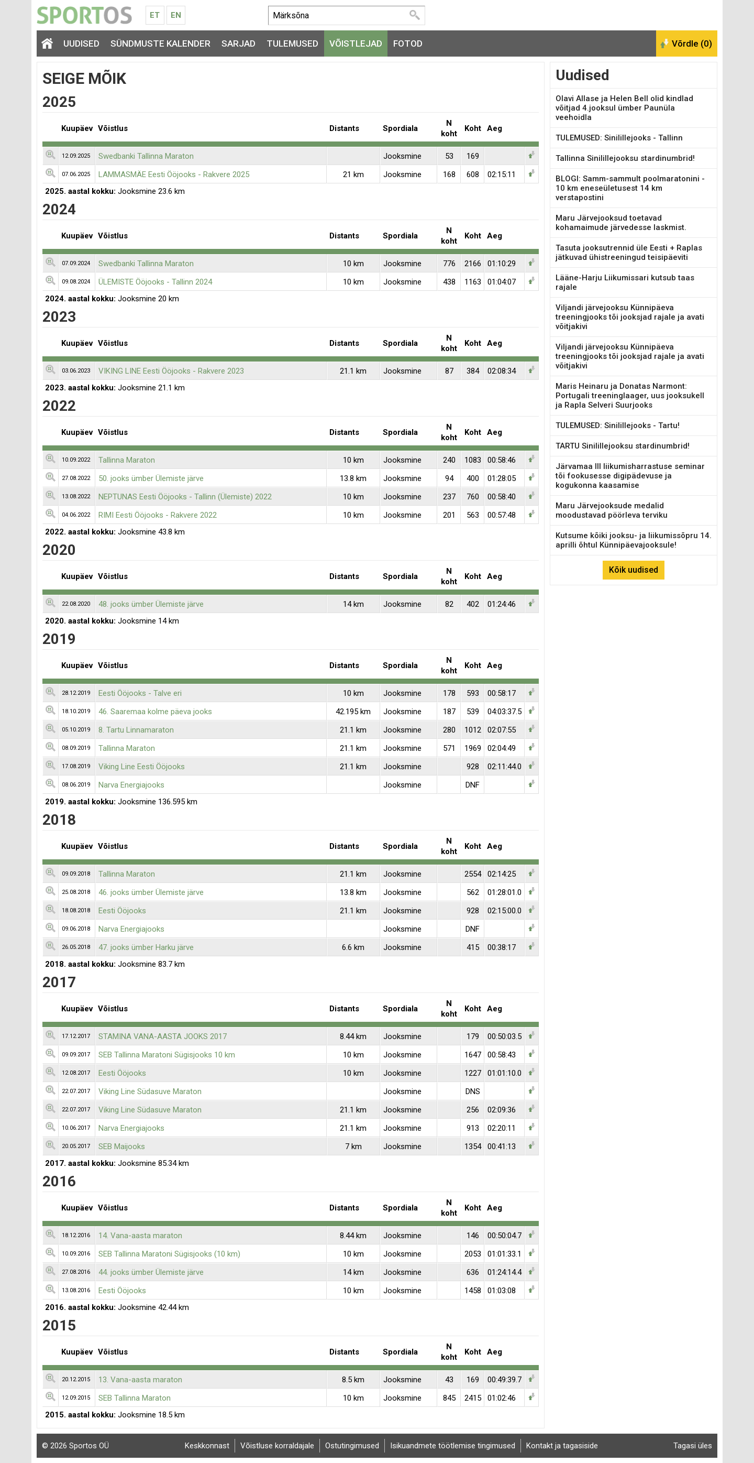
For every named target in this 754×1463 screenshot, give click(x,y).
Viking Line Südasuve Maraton (150, 1091)
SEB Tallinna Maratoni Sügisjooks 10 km (166, 1055)
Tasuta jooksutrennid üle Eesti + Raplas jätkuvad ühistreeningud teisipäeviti (629, 252)
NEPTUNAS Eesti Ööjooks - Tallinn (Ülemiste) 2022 (185, 496)
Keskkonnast (207, 1445)
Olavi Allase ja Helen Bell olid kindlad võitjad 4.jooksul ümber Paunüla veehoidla (624, 108)
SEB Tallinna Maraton (134, 1398)
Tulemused (292, 43)
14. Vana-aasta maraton (140, 1235)
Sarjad (238, 43)
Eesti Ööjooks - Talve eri (140, 693)
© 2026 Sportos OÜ (75, 1445)
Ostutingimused (352, 1445)
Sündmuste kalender (160, 43)
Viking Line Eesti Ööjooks (141, 766)
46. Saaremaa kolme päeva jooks (155, 711)
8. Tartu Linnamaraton (136, 730)
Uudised (81, 43)
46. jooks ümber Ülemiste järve (151, 892)
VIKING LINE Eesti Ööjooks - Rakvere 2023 (171, 371)
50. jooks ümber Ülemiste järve (151, 478)
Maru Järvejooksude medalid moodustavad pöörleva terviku (612, 510)
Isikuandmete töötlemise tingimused (452, 1445)
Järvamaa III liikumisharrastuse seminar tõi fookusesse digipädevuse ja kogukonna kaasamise (630, 476)
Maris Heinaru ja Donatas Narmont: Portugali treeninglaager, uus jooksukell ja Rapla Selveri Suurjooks (630, 395)
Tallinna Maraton (126, 460)
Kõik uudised (633, 570)
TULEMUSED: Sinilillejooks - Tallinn (619, 138)
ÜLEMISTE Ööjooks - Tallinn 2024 (155, 282)
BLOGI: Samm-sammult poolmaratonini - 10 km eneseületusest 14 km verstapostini (630, 188)
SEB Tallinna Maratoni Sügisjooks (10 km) (169, 1254)
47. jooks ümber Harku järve (146, 947)
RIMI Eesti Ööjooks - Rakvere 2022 (157, 515)
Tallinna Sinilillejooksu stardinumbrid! (625, 158)
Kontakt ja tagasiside (562, 1445)
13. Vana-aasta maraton (140, 1379)
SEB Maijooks (121, 1146)
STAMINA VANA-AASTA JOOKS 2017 (162, 1036)
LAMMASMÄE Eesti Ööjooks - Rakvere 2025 (173, 174)
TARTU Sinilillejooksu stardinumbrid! (623, 446)
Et (155, 15)
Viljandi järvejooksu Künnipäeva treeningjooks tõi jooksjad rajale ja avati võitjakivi (630, 317)
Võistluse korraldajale (277, 1445)
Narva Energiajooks (131, 785)
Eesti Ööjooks (122, 910)
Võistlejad (355, 43)
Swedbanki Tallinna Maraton (146, 156)
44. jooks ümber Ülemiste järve (151, 1272)
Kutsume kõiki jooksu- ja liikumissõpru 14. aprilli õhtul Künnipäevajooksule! (634, 540)
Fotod (408, 43)
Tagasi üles (692, 1445)
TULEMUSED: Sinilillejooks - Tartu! (618, 425)
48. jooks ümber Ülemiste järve (151, 604)
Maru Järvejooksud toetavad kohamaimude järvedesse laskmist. (621, 222)
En (176, 15)
